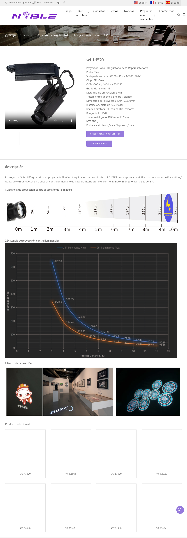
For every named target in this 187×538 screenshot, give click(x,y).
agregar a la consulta (105, 134)
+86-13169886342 (45, 3)
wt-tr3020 (70, 527)
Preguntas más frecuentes (146, 15)
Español (175, 3)
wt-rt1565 (70, 473)
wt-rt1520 (25, 473)
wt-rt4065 (116, 527)
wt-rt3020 (161, 473)
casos (114, 11)
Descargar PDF (98, 143)
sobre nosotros (81, 13)
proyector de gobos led (54, 36)
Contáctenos (166, 11)
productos (99, 11)
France (159, 3)
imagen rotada (82, 36)
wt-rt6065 (161, 527)
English (143, 3)
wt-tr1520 (116, 473)
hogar (68, 11)
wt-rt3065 (25, 527)
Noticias (129, 11)
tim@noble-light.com (20, 3)
